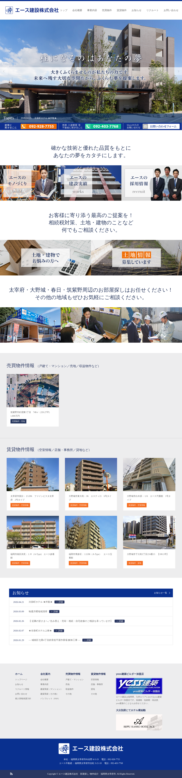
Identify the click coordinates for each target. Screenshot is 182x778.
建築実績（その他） (49, 694)
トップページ (21, 679)
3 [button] (94, 110)
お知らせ (136, 10)
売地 (68, 684)
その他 (69, 694)
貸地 (93, 689)
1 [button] (88, 110)
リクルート (152, 10)
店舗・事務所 (97, 684)
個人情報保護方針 (23, 698)
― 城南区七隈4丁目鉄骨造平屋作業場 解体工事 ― (61, 640)
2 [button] (91, 110)
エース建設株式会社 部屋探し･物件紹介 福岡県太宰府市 (87, 774)
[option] (91, 71)
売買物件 (107, 10)
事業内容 (92, 10)
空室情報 (95, 679)
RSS (11, 773)
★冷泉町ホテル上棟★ (46, 630)
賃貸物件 (122, 10)
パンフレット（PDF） (50, 698)
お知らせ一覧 (160, 593)
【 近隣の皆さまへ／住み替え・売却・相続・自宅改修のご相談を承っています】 (77, 621)
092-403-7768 (117, 763)
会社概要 (77, 10)
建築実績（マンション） (51, 689)
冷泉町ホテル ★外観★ (46, 601)
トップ (63, 10)
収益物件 (70, 689)
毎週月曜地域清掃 (44, 611)
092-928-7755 (114, 759)
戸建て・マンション (75, 679)
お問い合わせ (171, 10)
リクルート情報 (22, 689)
